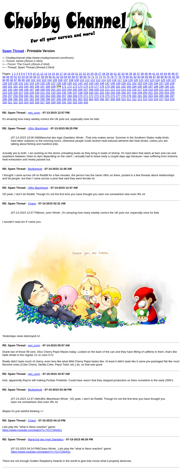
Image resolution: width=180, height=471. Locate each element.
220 (156, 89)
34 (126, 73)
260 (26, 96)
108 (71, 80)
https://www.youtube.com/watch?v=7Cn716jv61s (32, 430)
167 (42, 86)
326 (37, 102)
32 (119, 73)
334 (80, 102)
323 (21, 102)
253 (161, 92)
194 (15, 89)
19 (68, 73)
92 (173, 76)
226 (15, 92)
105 (54, 80)
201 (53, 89)
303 (85, 99)
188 (156, 86)
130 (15, 83)
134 (37, 83)
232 (48, 92)
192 (4, 89)
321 (10, 102)
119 (130, 80)
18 (65, 73)
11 (37, 73)
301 (75, 99)
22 (80, 73)
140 (69, 83)
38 (142, 73)
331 (64, 102)
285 (161, 96)
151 (129, 83)
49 (7, 76)
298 (58, 99)
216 (134, 89)
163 (21, 86)
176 (91, 86)
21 (76, 73)
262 (37, 96)
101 (33, 80)
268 (69, 96)
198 (37, 89)
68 (81, 76)
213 (118, 89)
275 (107, 96)
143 (85, 83)
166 (37, 86)
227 (21, 92)
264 (48, 96)
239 (85, 92)
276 (112, 96)
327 (42, 102)
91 (169, 76)
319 (172, 99)
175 (85, 86)
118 (125, 80)
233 (53, 92)
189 (161, 86)
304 (91, 99)
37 (138, 73)
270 (80, 96)
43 (161, 73)
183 (129, 86)
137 (53, 83)
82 (135, 76)
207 (85, 89)
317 (161, 99)
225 (10, 92)
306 (102, 99)
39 (146, 73)
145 (96, 83)
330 (58, 102)
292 (26, 99)
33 (122, 73)
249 (139, 92)
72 (96, 76)
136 (48, 83)
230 (37, 92)
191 (172, 86)
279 (129, 96)
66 (73, 76)
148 (112, 83)
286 (166, 96)
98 (19, 80)
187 (150, 86)
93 (177, 76)
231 (42, 92)
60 (50, 76)
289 (10, 99)
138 (58, 83)
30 (111, 73)
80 (127, 76)
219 (150, 89)
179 (107, 86)
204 (69, 89)
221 (161, 89)
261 (31, 96)
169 (53, 86)
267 (64, 96)
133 (31, 83)
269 (75, 96)
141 (75, 83)
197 (31, 89)
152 (134, 83)
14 (49, 73)
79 (123, 76)
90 (165, 76)
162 (15, 86)
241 (96, 92)
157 (161, 83)
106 (60, 80)
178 (102, 86)
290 (15, 99)
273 (96, 96)
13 (45, 73)
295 (42, 99)
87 (154, 76)
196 (26, 89)
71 (92, 76)
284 (156, 96)
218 (145, 89)
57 (38, 76)
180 (112, 86)
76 (111, 76)
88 (158, 76)
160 (4, 86)
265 (53, 96)
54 (27, 76)
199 (42, 89)
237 (75, 92)
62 (57, 76)
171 (64, 86)
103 (44, 80)
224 (4, 92)
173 (75, 86)
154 (145, 83)
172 (69, 86)
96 (11, 80)
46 (172, 73)
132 (26, 83)
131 (21, 83)
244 (112, 92)
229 (31, 92)
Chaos (32, 203)
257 (10, 96)
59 (46, 76)
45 (169, 73)
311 (129, 99)
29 (107, 73)
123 (152, 80)
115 (108, 80)
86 (150, 76)
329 (53, 102)
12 (41, 73)
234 (58, 92)
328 (48, 102)
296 (48, 99)
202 (58, 89)
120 (136, 80)
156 (156, 83)
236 (69, 92)
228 (26, 92)
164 (26, 86)
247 (129, 92)
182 (123, 86)
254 (166, 92)
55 (30, 76)
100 (28, 80)
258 (15, 96)
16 (57, 73)
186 (145, 86)
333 (75, 102)
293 (31, 99)
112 (92, 80)
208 (91, 89)
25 (91, 73)
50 (11, 76)
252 (156, 92)
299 (64, 99)
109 (76, 80)
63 (61, 76)
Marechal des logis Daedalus (46, 439)
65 (69, 76)
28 (103, 73)
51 (15, 76)
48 (3, 76)
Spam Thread (13, 51)
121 (141, 80)
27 (99, 73)
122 (146, 80)
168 (48, 86)
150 (123, 83)
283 (150, 96)
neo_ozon (34, 112)
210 (102, 89)
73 (100, 76)
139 (64, 83)
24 (88, 73)
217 (139, 89)
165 (31, 86)
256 (4, 96)
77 (115, 76)
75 (108, 76)
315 (150, 99)
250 (145, 92)
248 (134, 92)
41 (153, 73)
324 (26, 102)
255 (172, 92)
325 (31, 102)
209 (96, 89)
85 (146, 76)
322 (15, 102)
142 (80, 83)
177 (96, 86)
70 (88, 76)
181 (118, 86)
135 (42, 83)
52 (19, 76)
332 (69, 102)
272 (91, 96)
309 (118, 99)
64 (65, 76)
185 (139, 86)
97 (15, 80)
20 (72, 73)
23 (84, 73)
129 (10, 83)
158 (166, 83)
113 (98, 80)
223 (172, 89)
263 (42, 96)
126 (168, 80)
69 (84, 76)
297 (53, 99)
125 (163, 80)
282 (145, 96)
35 (130, 73)
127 (173, 80)
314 (145, 99)
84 (142, 76)
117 (119, 80)
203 (64, 89)
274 (102, 96)
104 (49, 80)
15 (53, 73)
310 (123, 99)
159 (172, 83)
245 (118, 92)
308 (112, 99)
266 (58, 96)
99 (23, 80)
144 (91, 83)
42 (157, 73)
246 (123, 92)
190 (166, 86)
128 (4, 83)
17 (61, 73)
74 (104, 76)
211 (107, 89)
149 (118, 83)
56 (34, 76)
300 (69, 99)
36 (134, 73)
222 (166, 89)
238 (80, 92)
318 (166, 99)
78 (119, 76)
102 (38, 80)
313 (139, 99)
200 (48, 89)
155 (150, 83)
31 (115, 73)
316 (156, 99)
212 (112, 89)
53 (23, 76)
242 (102, 92)
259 (21, 96)
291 (21, 99)
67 (77, 76)
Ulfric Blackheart (38, 128)
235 (64, 92)
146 (102, 83)
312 (134, 99)
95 (7, 80)
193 (10, 89)
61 (53, 76)
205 (75, 89)
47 (176, 73)
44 (165, 73)
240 (91, 92)
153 (139, 83)
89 (162, 76)
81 (131, 76)
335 (85, 102)
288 (4, 99)
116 (114, 80)
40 (149, 73)
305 (96, 99)
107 (65, 80)
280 (134, 96)
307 (107, 99)
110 (82, 80)
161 (10, 86)
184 (134, 86)
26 (95, 73)
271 (85, 96)
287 (172, 96)
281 (139, 96)
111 (87, 80)
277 (118, 96)
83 (138, 76)
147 (107, 83)
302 (80, 99)
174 (80, 86)
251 (150, 92)
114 (103, 80)
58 (42, 76)
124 (157, 80)
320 (4, 102)
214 (123, 89)
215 (129, 89)
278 (123, 96)
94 (3, 80)
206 (80, 89)
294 (37, 99)
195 (21, 89)
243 (107, 92)
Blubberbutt (35, 168)
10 (34, 73)
